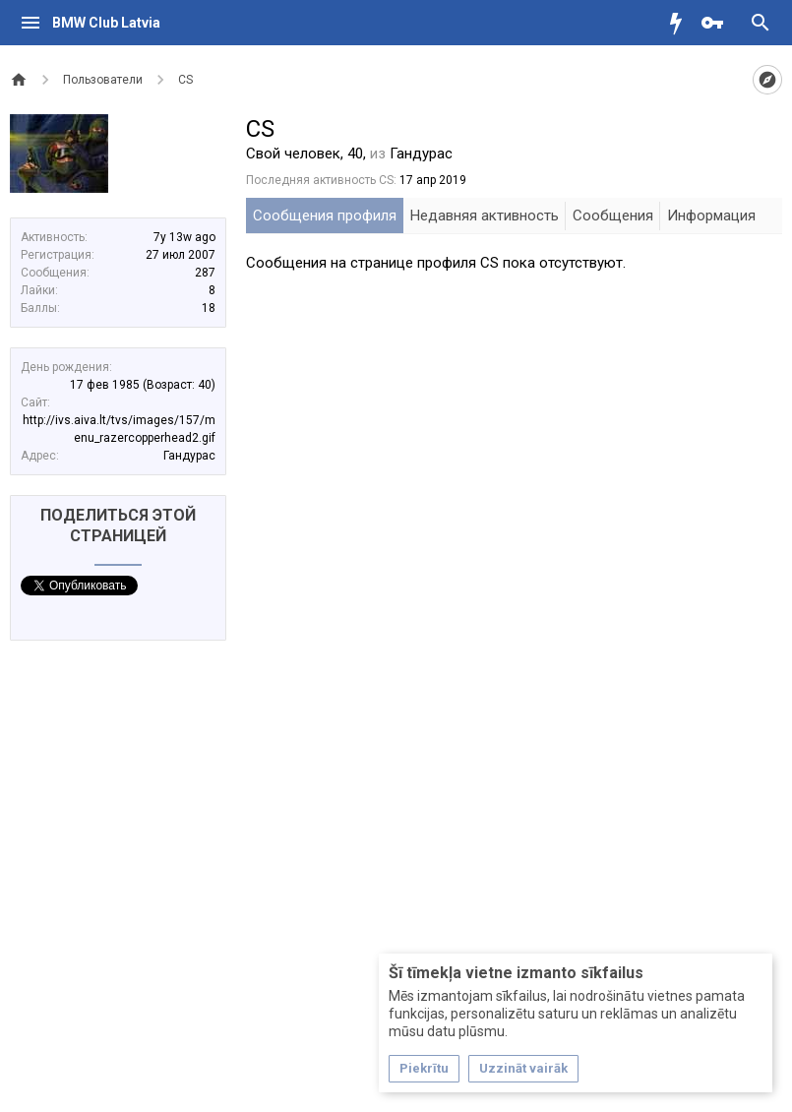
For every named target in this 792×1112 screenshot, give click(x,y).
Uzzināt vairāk (523, 1068)
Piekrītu (424, 1068)
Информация (711, 215)
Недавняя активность (484, 215)
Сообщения (613, 215)
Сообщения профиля (324, 215)
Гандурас (189, 456)
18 (208, 308)
